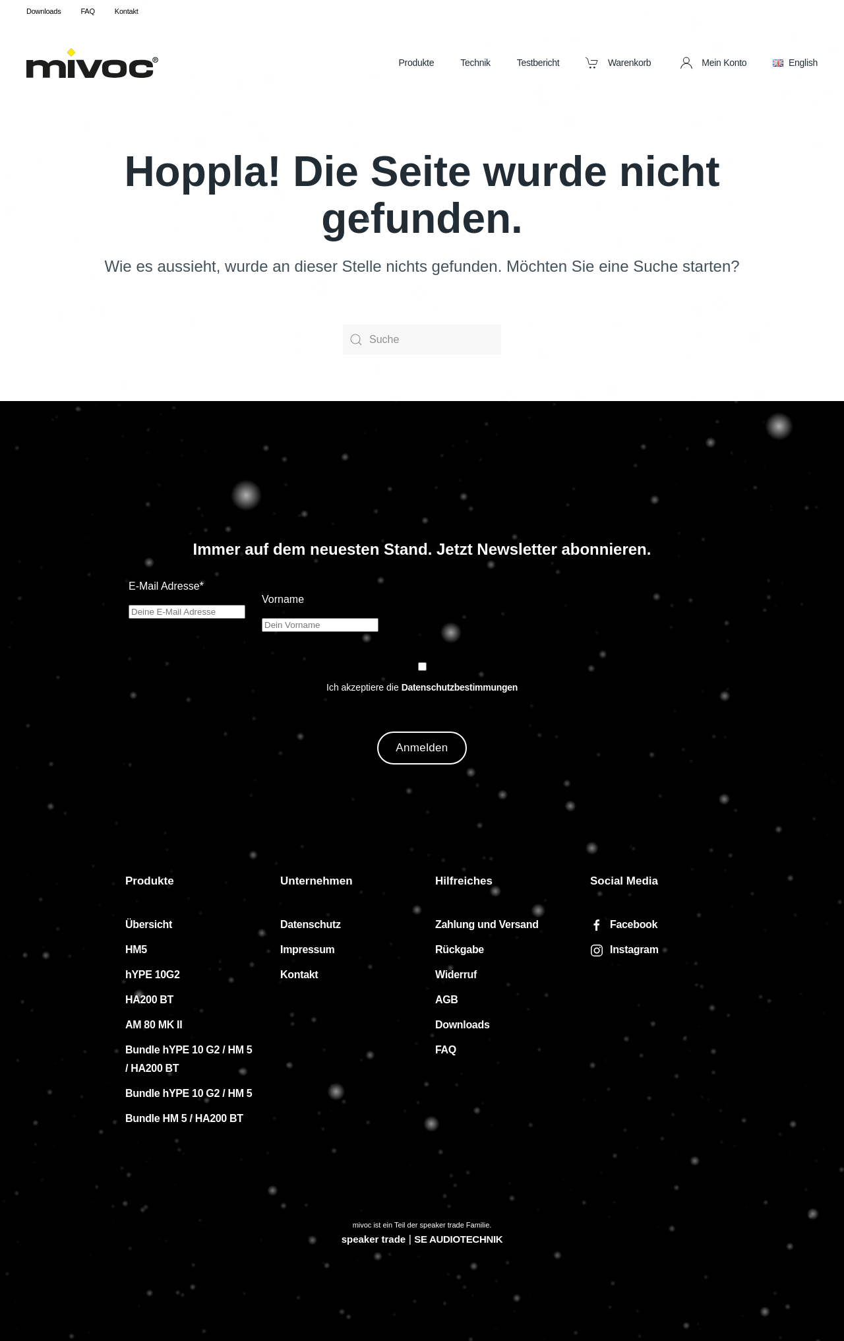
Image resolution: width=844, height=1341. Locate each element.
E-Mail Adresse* (166, 586)
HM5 (136, 949)
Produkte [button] (416, 62)
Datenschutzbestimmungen (460, 687)
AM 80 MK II (153, 1024)
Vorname (283, 599)
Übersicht (148, 924)
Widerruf (456, 974)
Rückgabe (459, 949)
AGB (446, 999)
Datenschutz (310, 924)
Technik (475, 62)
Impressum (307, 949)
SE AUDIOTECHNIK (458, 1239)
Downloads (43, 11)
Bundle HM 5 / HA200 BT (184, 1118)
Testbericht (538, 62)
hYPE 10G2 (152, 974)
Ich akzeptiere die (422, 687)
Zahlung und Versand (487, 924)
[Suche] (422, 340)
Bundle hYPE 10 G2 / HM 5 (188, 1093)
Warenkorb (618, 62)
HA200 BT (149, 999)
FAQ (87, 11)
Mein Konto (713, 62)
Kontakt (126, 11)
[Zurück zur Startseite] (92, 62)
